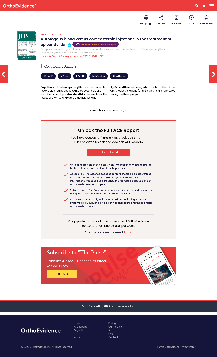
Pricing (112, 323)
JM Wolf (48, 76)
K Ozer (64, 76)
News (77, 337)
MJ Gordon (98, 76)
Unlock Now (108, 152)
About (111, 330)
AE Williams (119, 76)
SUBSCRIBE (62, 274)
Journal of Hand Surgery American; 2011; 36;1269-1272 (72, 56)
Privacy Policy (188, 347)
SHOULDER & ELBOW (53, 34)
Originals (78, 330)
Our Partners (115, 326)
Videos (77, 333)
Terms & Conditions (168, 347)
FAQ (110, 333)
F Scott (80, 76)
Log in (123, 110)
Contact (113, 337)
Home (77, 323)
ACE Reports (80, 326)
